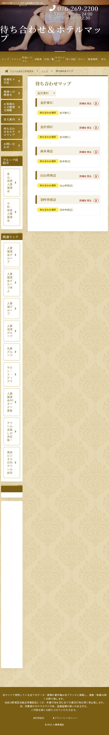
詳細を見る (85, 103)
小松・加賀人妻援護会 (9, 212)
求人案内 (9, 119)
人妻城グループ (9, 308)
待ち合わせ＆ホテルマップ (9, 132)
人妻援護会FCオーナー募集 (10, 402)
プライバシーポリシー (65, 718)
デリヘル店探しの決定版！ (9, 431)
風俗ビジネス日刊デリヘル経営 (9, 462)
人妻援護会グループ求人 (9, 282)
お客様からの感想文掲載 (9, 107)
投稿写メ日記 (9, 80)
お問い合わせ (9, 145)
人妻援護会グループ (9, 254)
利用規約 (39, 718)
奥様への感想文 (9, 93)
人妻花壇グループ (9, 331)
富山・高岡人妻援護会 (9, 183)
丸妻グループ (9, 352)
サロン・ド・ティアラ (9, 374)
